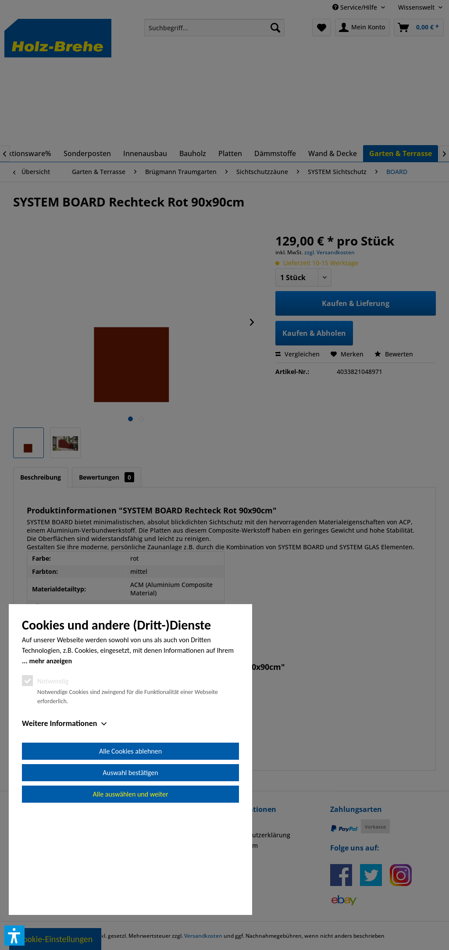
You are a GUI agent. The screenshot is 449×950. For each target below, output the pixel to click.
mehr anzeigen (50, 760)
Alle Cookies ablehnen (130, 850)
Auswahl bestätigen (130, 872)
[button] (14, 935)
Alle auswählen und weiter (130, 893)
